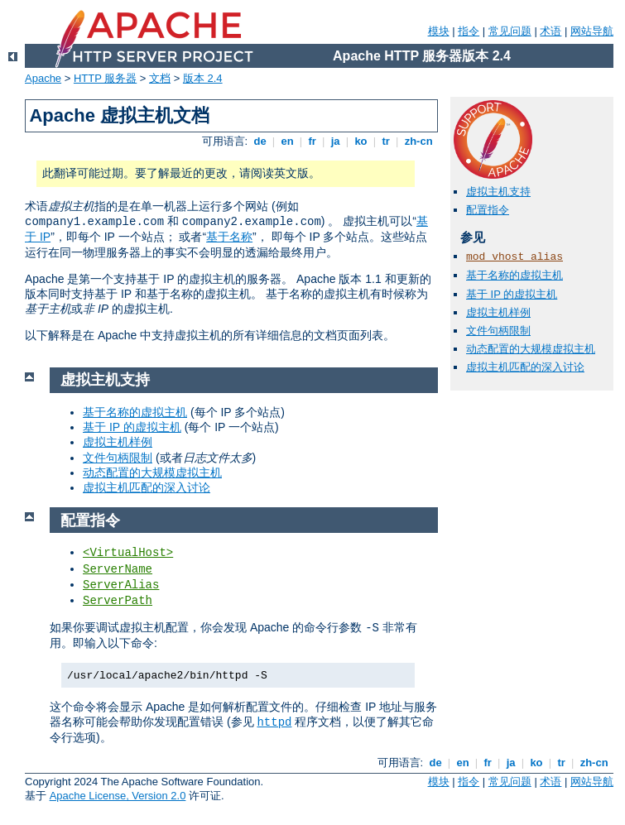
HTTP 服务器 (105, 78)
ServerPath (117, 600)
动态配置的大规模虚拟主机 (530, 349)
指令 (468, 31)
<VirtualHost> (128, 552)
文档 (160, 78)
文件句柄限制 (498, 330)
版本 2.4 (203, 78)
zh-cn (418, 141)
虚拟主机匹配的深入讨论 (525, 367)
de (260, 141)
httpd (274, 722)
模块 (439, 31)
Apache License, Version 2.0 (118, 795)
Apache (43, 78)
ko (361, 141)
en (287, 141)
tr (386, 141)
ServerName (117, 569)
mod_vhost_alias (514, 257)
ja (335, 141)
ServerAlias (121, 585)
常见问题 (509, 31)
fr (312, 141)
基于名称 (229, 236)
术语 (550, 31)
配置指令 (487, 210)
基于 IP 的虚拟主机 (511, 294)
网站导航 (591, 31)
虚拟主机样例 (498, 312)
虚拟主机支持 (498, 191)
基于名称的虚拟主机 (514, 275)
